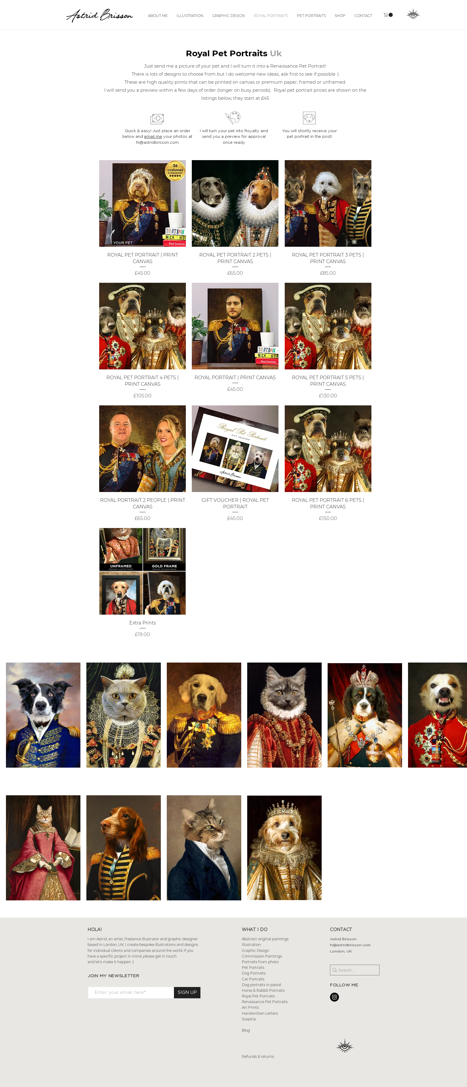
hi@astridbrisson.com (350, 945)
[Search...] (352, 970)
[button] (389, 15)
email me (153, 136)
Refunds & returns (258, 1056)
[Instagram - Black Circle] (334, 997)
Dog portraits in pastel (261, 985)
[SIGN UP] (187, 992)
